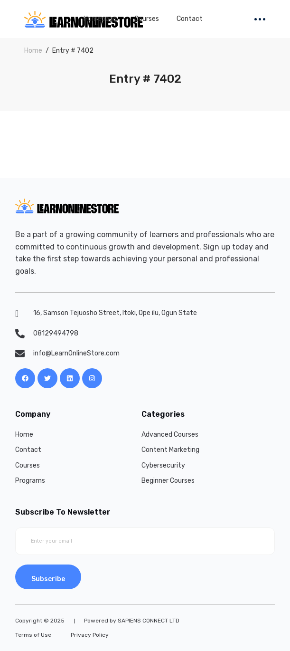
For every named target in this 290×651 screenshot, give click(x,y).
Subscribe (48, 579)
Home (33, 51)
